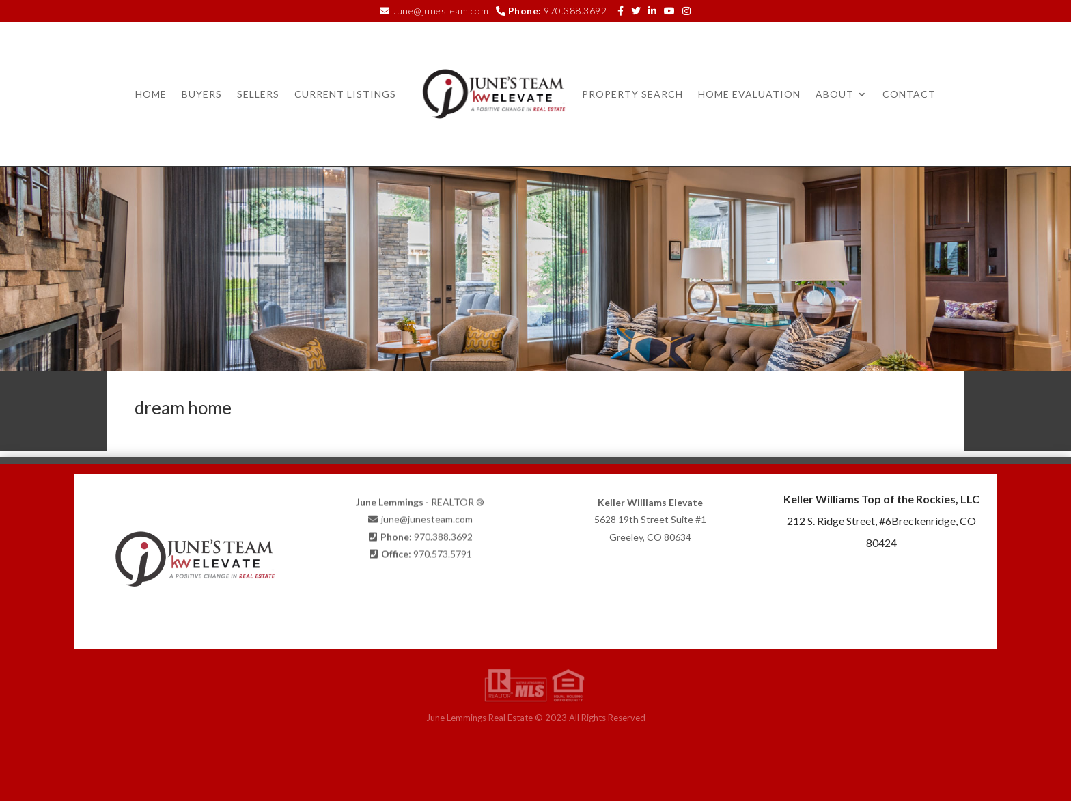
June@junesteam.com (440, 10)
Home (151, 94)
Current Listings (345, 94)
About (835, 94)
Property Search (632, 94)
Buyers (202, 94)
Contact (909, 94)
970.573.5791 (442, 551)
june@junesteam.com (427, 516)
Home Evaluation (749, 94)
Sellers (258, 94)
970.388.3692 (575, 10)
